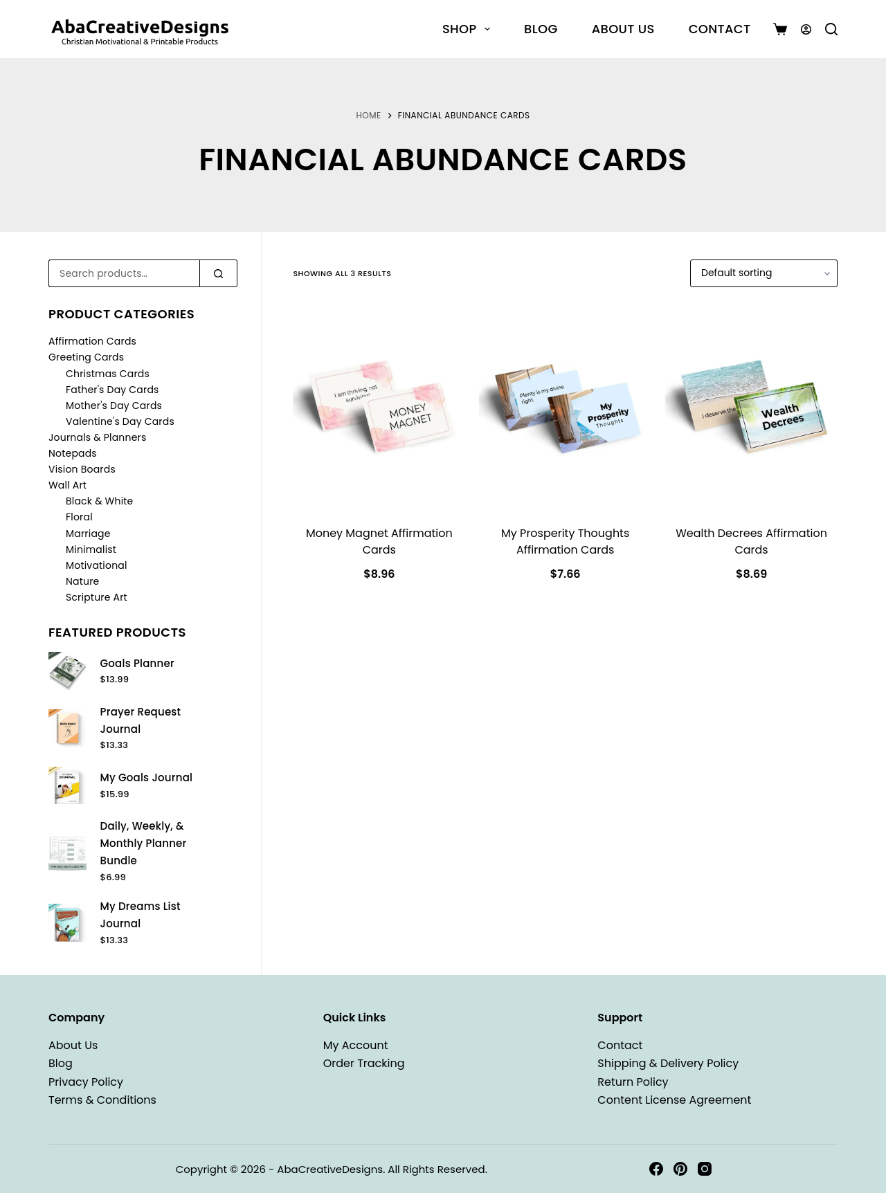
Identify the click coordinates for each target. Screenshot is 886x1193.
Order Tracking (364, 1063)
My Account (355, 1045)
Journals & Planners (97, 437)
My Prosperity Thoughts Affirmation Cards (565, 541)
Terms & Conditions (102, 1100)
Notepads (72, 453)
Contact (720, 28)
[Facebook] (656, 1169)
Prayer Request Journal (140, 720)
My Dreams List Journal (140, 915)
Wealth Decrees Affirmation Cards (751, 541)
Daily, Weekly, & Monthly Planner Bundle (143, 843)
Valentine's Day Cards (120, 421)
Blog (541, 28)
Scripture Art (96, 597)
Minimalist (91, 549)
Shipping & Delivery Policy (668, 1063)
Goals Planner (137, 663)
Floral (79, 517)
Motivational (96, 565)
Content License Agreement (674, 1100)
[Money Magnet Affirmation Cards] (379, 407)
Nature (82, 581)
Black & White (99, 501)
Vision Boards (82, 469)
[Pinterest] (680, 1169)
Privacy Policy (85, 1082)
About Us (623, 28)
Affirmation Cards (92, 341)
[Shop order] (764, 273)
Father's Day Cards (112, 390)
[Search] (831, 29)
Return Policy (632, 1082)
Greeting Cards (86, 357)
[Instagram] (705, 1169)
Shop (469, 28)
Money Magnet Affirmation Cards (379, 541)
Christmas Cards (108, 374)
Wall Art (67, 485)
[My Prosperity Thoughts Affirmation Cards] (565, 407)
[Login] (806, 29)
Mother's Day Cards (114, 405)
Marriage (88, 533)
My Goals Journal (146, 777)
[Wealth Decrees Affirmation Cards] (751, 407)
